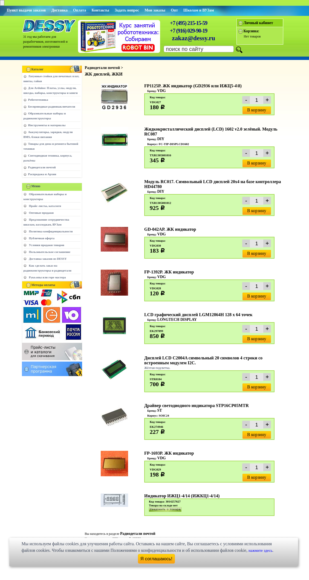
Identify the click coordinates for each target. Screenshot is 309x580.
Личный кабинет (258, 23)
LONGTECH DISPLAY (177, 320)
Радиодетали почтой (42, 167)
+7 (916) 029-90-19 (188, 31)
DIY (160, 139)
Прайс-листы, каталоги (45, 205)
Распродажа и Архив (42, 174)
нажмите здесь (260, 551)
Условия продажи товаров (46, 245)
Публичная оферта (41, 238)
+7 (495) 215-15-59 (188, 23)
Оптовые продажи (41, 212)
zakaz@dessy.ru (193, 38)
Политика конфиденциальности (51, 231)
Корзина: (251, 31)
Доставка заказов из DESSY (48, 258)
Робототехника (38, 99)
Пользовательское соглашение (49, 251)
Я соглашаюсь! (156, 558)
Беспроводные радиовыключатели (51, 106)
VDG (161, 91)
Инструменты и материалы (47, 125)
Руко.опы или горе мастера (47, 277)
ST (159, 410)
